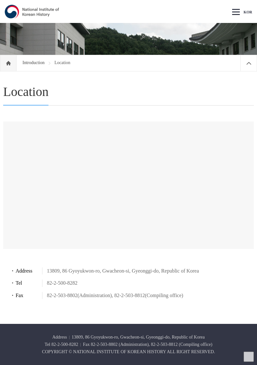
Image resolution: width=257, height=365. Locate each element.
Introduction (34, 62)
